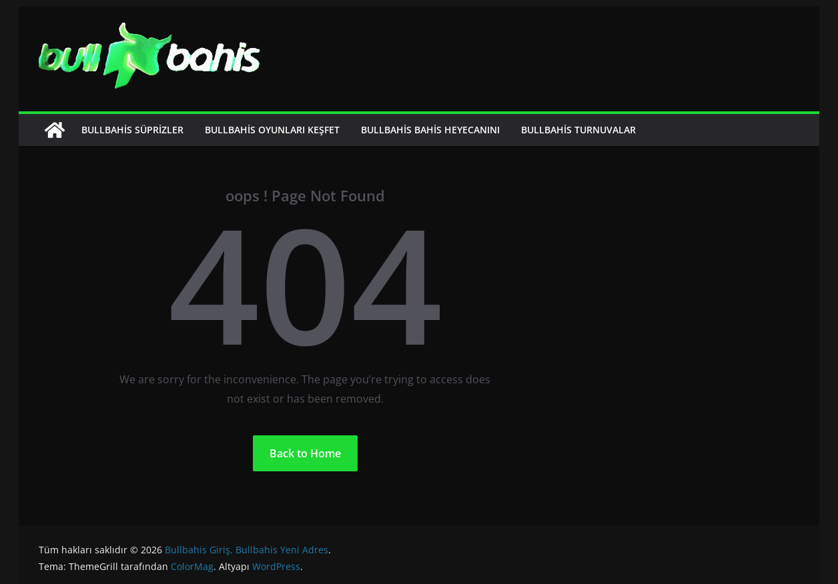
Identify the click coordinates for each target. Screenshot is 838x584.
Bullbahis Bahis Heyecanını (430, 129)
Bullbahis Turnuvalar (578, 129)
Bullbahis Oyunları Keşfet (272, 129)
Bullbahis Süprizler (132, 129)
